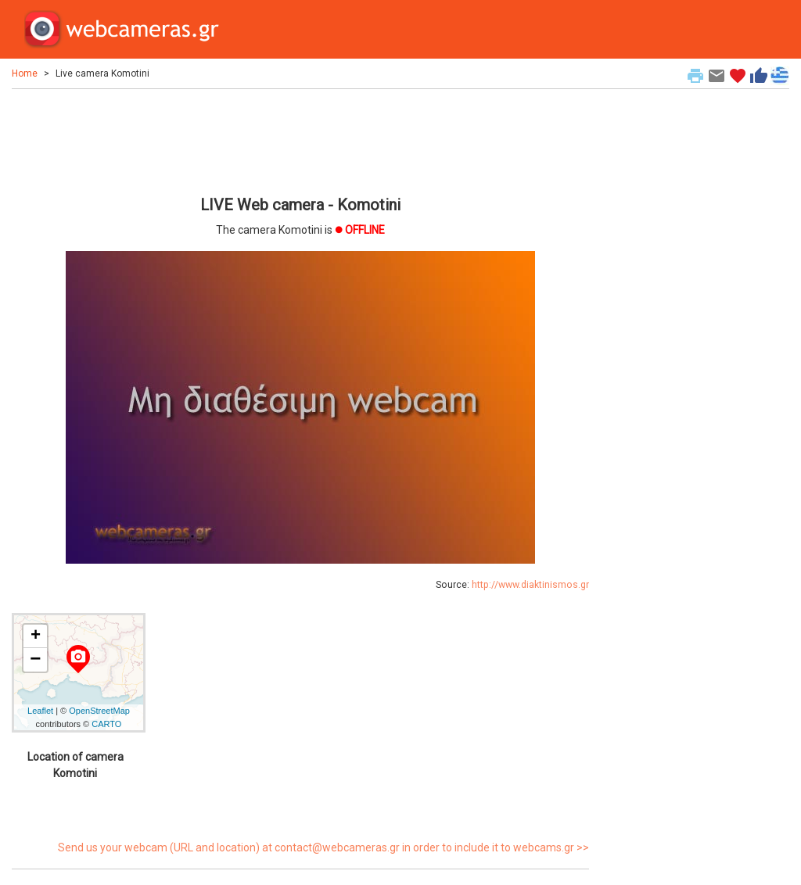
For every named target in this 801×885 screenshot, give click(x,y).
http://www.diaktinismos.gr (530, 584)
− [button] (35, 660)
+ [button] (36, 636)
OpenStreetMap (99, 710)
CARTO (106, 724)
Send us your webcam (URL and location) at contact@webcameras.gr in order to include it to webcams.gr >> (323, 847)
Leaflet (40, 710)
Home (25, 73)
